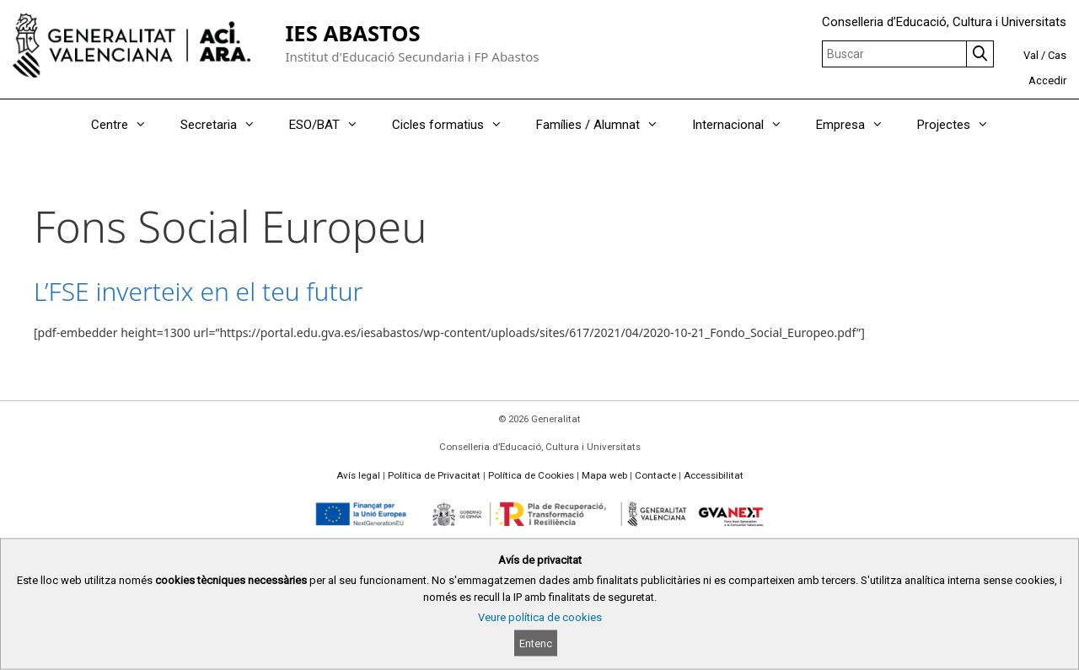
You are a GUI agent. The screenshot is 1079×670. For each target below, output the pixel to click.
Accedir (1047, 80)
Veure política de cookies (540, 617)
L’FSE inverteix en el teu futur (198, 291)
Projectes (961, 124)
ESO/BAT (332, 124)
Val (1031, 55)
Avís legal (358, 475)
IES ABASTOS (352, 33)
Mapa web (604, 475)
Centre (127, 124)
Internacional (745, 124)
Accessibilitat (713, 475)
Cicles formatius (455, 124)
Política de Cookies (531, 475)
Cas (1057, 55)
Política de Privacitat (434, 475)
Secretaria (226, 124)
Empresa (858, 124)
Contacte (655, 475)
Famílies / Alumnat (605, 124)
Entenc (535, 643)
